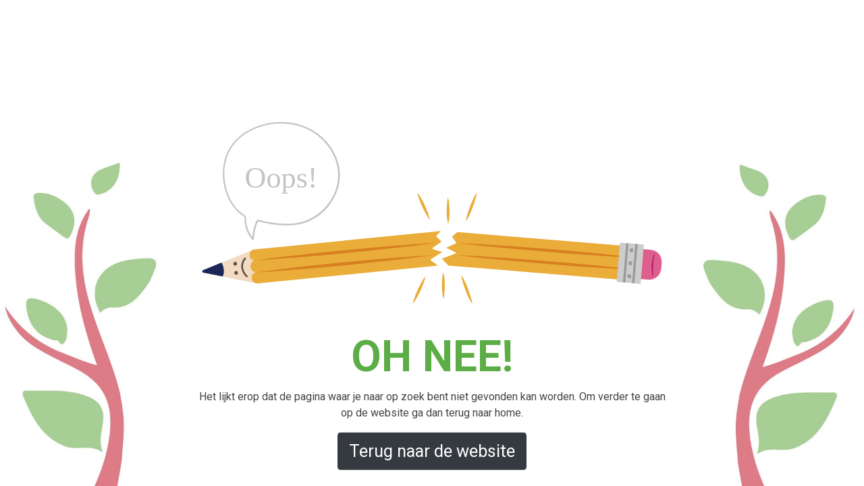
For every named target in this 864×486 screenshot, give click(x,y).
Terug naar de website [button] (432, 451)
